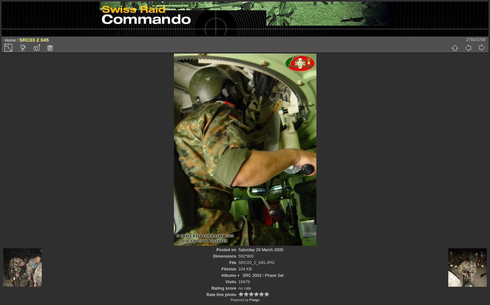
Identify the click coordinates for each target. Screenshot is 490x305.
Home (10, 40)
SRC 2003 (252, 275)
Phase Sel (274, 275)
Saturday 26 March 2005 (260, 249)
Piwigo (254, 300)
